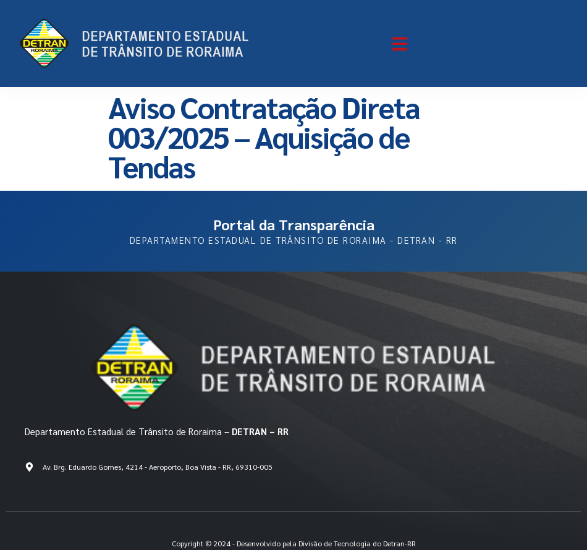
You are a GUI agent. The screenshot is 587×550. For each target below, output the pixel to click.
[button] (400, 44)
